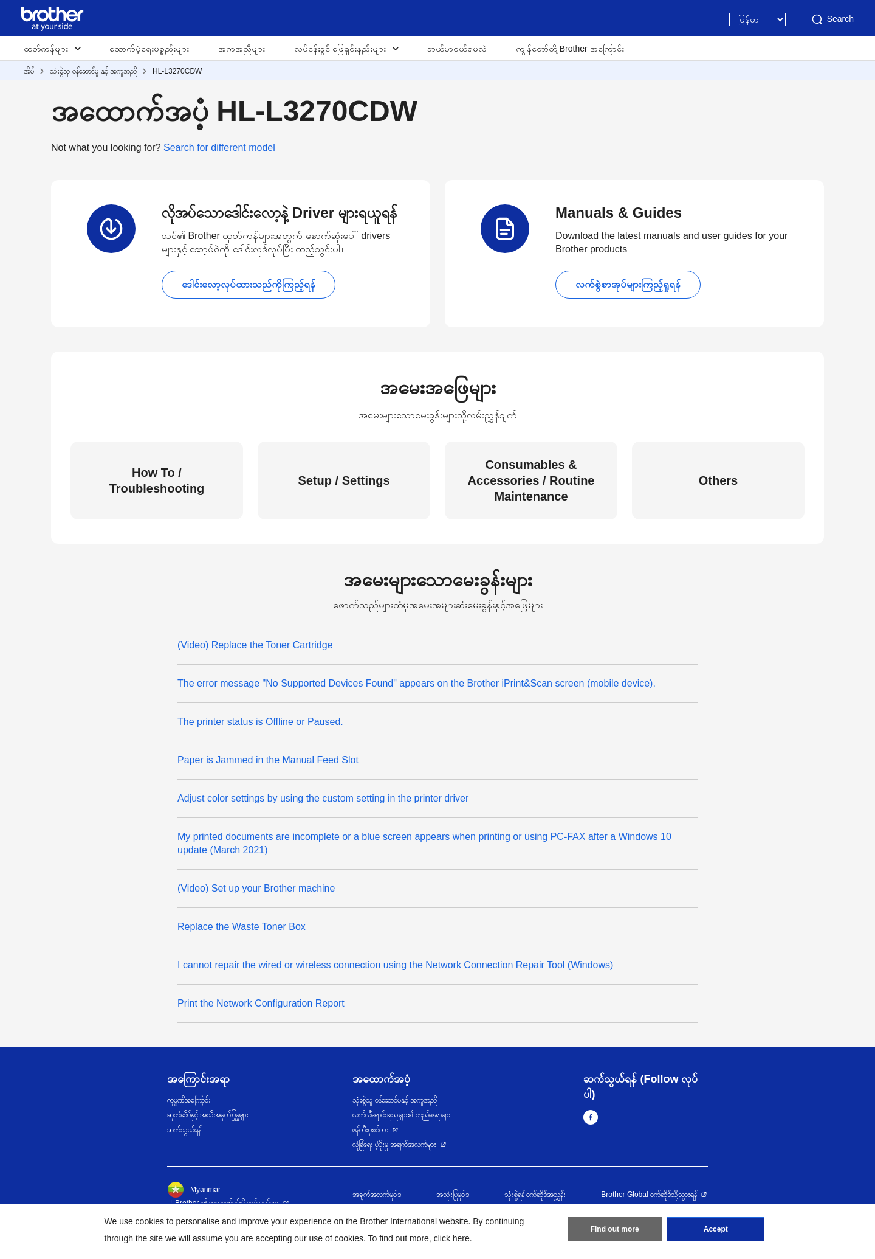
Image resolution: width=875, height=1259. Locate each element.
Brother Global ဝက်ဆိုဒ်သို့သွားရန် (649, 1194)
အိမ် (29, 71)
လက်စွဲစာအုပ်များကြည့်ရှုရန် (628, 284)
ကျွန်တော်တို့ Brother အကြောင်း (570, 49)
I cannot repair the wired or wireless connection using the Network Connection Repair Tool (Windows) (395, 965)
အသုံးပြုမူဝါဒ (452, 1194)
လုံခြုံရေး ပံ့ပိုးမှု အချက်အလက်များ (394, 1144)
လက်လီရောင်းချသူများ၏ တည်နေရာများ (401, 1115)
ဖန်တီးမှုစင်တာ (370, 1130)
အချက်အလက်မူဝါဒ (376, 1194)
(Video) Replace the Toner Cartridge (255, 645)
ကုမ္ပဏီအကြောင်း (189, 1100)
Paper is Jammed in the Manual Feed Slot (268, 760)
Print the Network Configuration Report (261, 1003)
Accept (716, 1229)
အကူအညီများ (241, 49)
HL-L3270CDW (177, 71)
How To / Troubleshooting (157, 480)
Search (832, 19)
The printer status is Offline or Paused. (260, 721)
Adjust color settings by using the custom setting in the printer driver (322, 798)
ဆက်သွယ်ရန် (184, 1130)
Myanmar (194, 1189)
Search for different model (219, 147)
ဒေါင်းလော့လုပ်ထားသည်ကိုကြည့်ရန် (248, 284)
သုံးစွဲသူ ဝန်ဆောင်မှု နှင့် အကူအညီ (93, 71)
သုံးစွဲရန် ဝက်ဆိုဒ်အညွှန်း (535, 1194)
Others (718, 480)
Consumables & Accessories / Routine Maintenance (531, 480)
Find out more (615, 1229)
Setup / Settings (343, 480)
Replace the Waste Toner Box (241, 926)
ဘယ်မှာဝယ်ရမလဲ (457, 49)
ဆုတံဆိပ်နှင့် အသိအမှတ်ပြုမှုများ (208, 1115)
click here (452, 1238)
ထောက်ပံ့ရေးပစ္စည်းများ (149, 49)
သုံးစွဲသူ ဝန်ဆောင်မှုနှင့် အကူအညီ (394, 1100)
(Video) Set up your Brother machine (256, 888)
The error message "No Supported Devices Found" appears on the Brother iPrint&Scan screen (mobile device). (416, 683)
